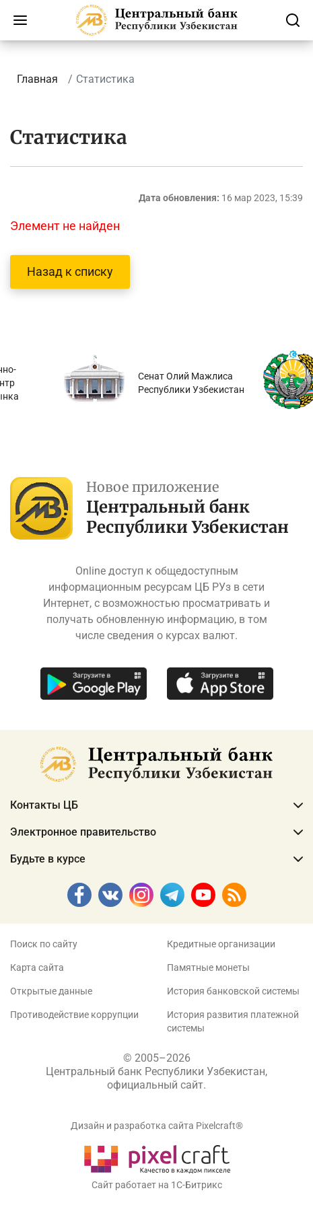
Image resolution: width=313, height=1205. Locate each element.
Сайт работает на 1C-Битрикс (157, 1184)
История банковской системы (233, 991)
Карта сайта (37, 967)
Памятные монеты (208, 967)
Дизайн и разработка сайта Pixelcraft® (157, 1125)
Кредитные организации (221, 944)
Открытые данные (51, 991)
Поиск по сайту (43, 944)
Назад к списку (70, 271)
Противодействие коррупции (74, 1014)
